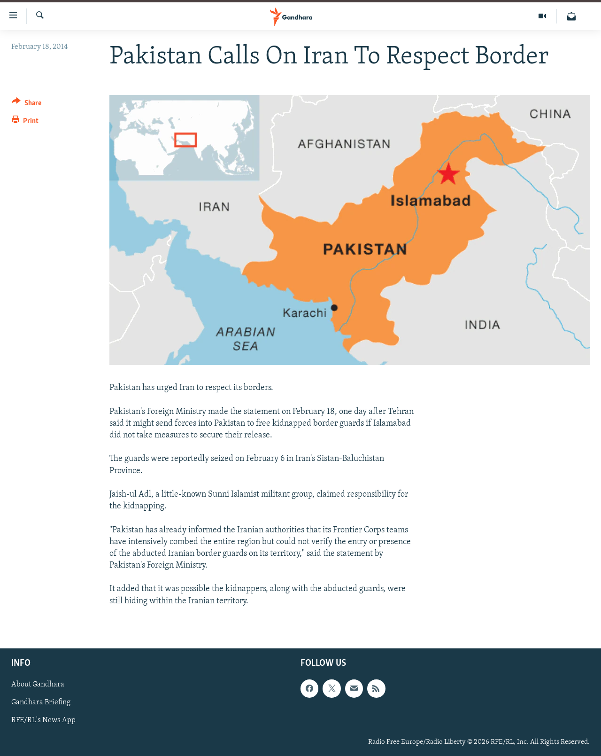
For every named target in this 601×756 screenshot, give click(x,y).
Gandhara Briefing (40, 702)
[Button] (26, 104)
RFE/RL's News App (43, 720)
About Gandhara (37, 684)
